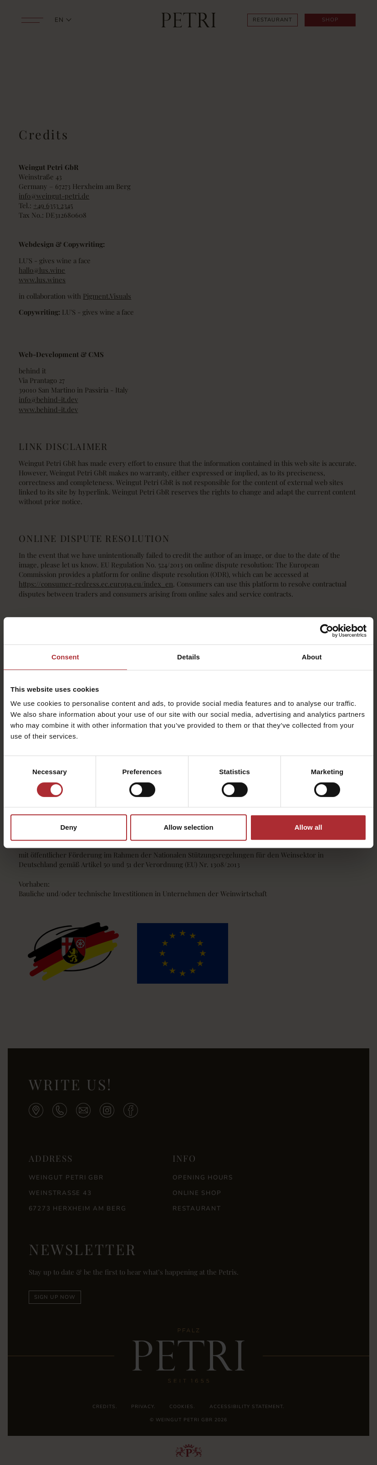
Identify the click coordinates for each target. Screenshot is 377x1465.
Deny (68, 827)
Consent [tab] (65, 657)
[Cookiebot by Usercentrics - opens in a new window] (327, 631)
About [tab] (312, 657)
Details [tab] (188, 657)
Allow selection (188, 827)
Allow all (308, 827)
